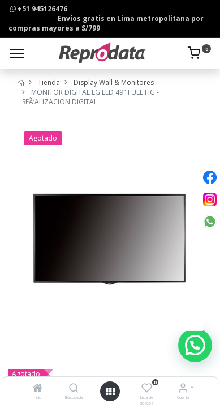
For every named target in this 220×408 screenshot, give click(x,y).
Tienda (49, 82)
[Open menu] (110, 391)
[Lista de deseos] (146, 389)
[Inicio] (37, 389)
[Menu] (17, 53)
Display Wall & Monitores (114, 82)
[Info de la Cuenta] (183, 389)
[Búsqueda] (73, 389)
